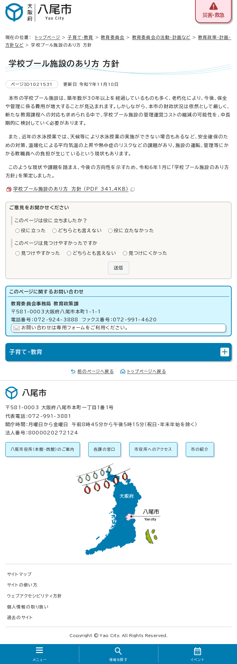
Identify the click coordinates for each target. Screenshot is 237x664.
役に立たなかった (134, 230)
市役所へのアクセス (153, 449)
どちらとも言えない (80, 230)
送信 (118, 267)
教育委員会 (112, 37)
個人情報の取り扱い (28, 607)
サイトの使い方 (22, 585)
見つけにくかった (148, 253)
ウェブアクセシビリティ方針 (35, 596)
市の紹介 (200, 449)
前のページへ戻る (96, 371)
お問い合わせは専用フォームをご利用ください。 (74, 327)
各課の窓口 (105, 449)
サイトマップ (19, 574)
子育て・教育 (80, 37)
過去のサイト (20, 617)
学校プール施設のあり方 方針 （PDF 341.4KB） (73, 189)
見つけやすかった (41, 253)
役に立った (33, 230)
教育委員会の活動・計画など (161, 37)
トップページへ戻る (146, 371)
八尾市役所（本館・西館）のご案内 (43, 449)
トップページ (47, 37)
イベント (197, 659)
